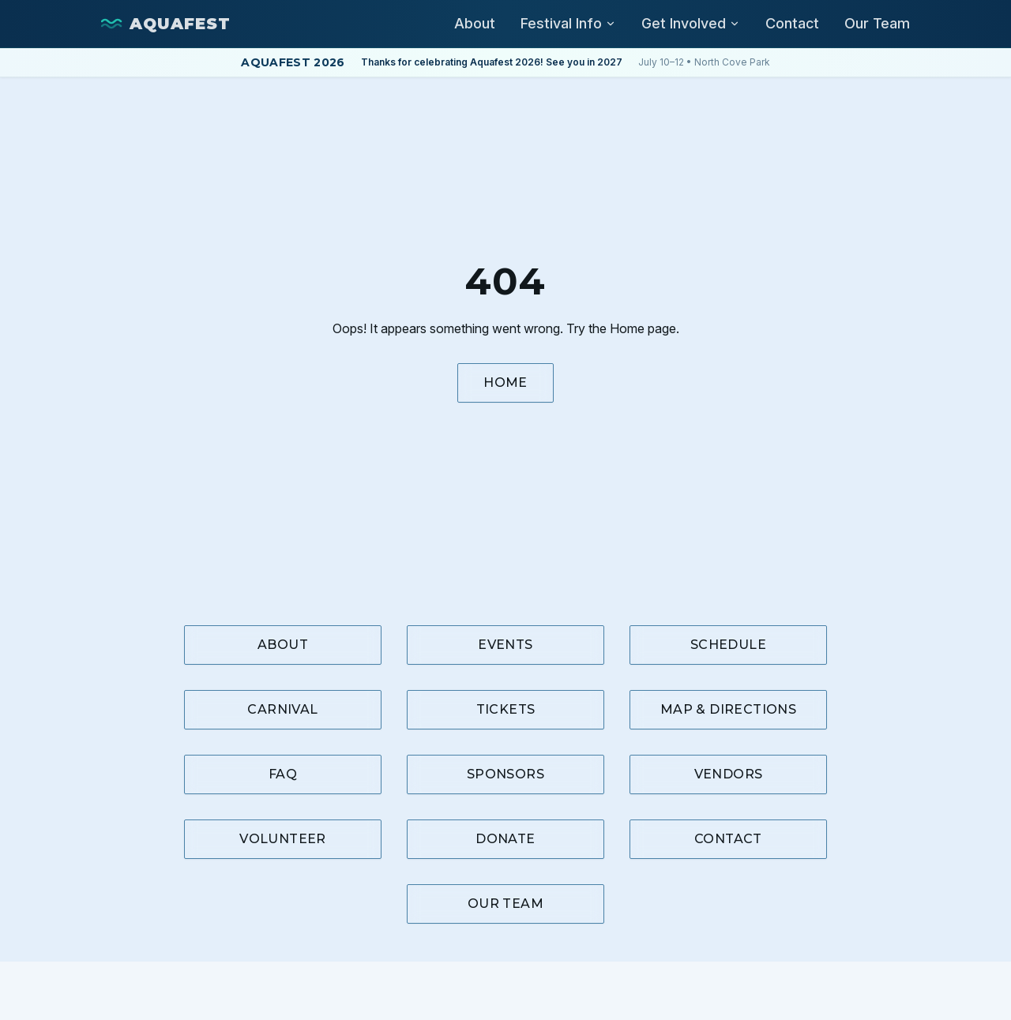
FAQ (283, 774)
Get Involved (690, 23)
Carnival (282, 709)
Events (505, 644)
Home (505, 382)
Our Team (877, 23)
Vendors (728, 774)
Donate (505, 838)
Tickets (506, 709)
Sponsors (505, 774)
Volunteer (282, 838)
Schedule (728, 644)
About (474, 23)
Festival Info (568, 23)
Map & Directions (728, 709)
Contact (792, 23)
